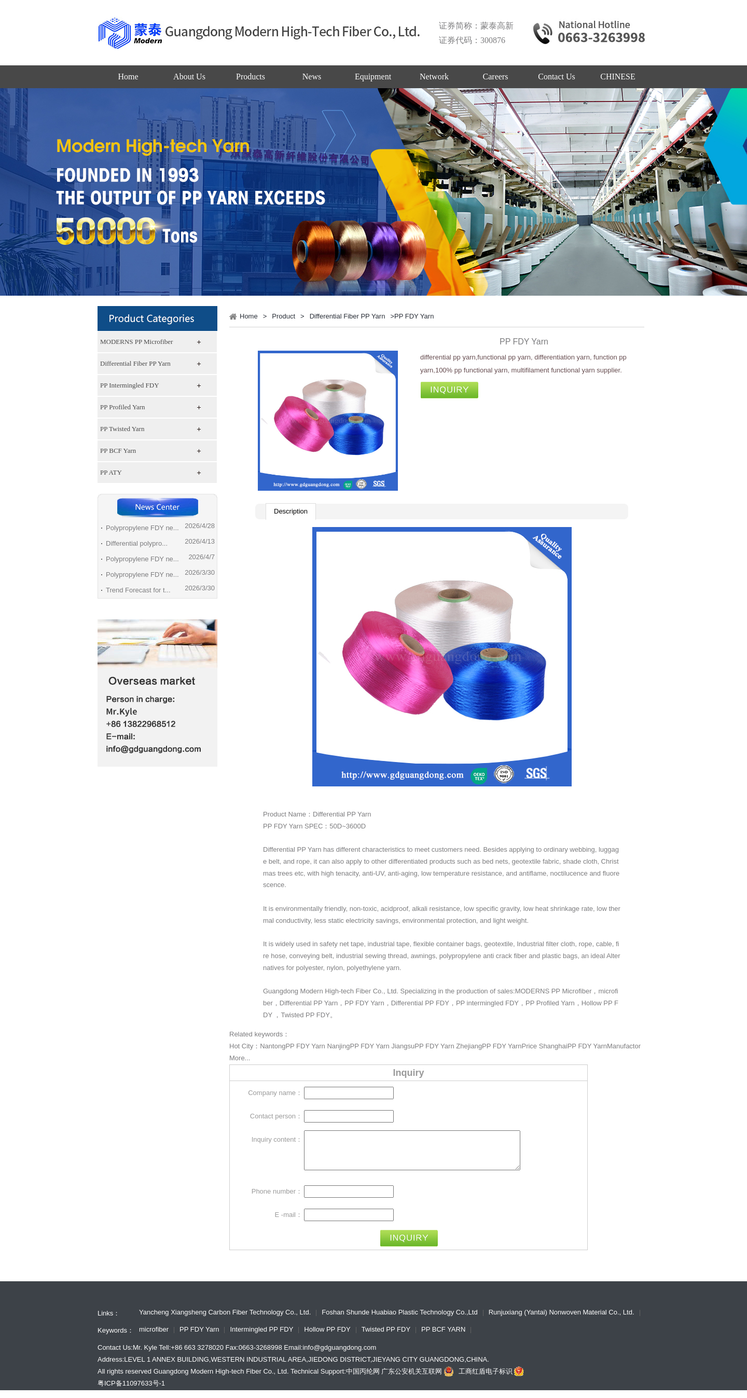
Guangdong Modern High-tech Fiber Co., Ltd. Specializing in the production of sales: (389, 991)
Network (434, 76)
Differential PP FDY (420, 1003)
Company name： (275, 1093)
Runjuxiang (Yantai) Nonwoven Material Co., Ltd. (561, 1321)
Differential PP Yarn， (312, 1003)
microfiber (154, 1338)
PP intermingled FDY (487, 1003)
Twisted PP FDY (305, 1015)
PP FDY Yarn (364, 1003)
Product (283, 316)
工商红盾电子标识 (492, 1379)
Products (250, 76)
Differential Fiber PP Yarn (135, 363)
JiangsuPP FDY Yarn (422, 1046)
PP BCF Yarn (118, 450)
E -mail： (288, 1222)
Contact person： (276, 1116)
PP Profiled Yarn (122, 407)
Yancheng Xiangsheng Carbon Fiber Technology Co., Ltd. (225, 1321)
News (311, 76)
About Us (189, 76)
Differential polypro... (137, 543)
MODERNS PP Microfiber (136, 341)
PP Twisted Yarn (122, 429)
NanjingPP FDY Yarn (358, 1046)
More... (239, 1058)
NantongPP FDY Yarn (292, 1046)
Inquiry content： (277, 1139)
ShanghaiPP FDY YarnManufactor (590, 1046)
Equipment (373, 76)
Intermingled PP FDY (261, 1338)
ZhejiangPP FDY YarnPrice (496, 1046)
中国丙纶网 (363, 1379)
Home (128, 76)
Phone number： (277, 1199)
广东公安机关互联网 (419, 1379)
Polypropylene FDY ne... (142, 528)
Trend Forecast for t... (138, 590)
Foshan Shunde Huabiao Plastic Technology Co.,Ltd (399, 1321)
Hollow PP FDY (327, 1338)
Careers (495, 76)
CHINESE (617, 76)
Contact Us (556, 76)
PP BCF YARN (443, 1338)
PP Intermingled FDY (129, 385)
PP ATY (111, 472)
